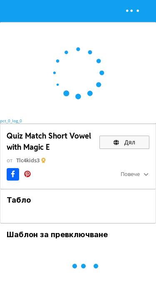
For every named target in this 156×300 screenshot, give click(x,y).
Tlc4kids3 (28, 160)
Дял (124, 142)
